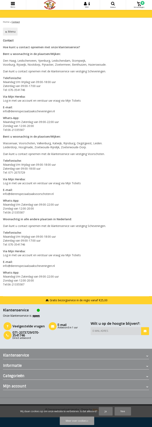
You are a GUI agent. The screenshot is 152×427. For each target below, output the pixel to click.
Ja (106, 411)
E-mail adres (100, 331)
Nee (123, 411)
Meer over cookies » (77, 420)
